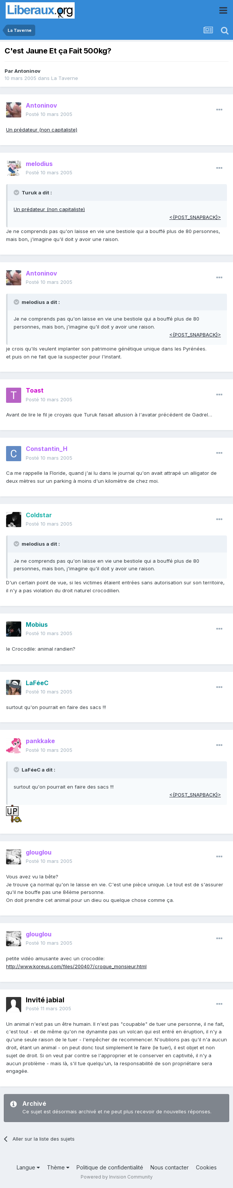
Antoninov (27, 71)
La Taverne (64, 78)
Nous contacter (169, 1167)
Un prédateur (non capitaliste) (41, 130)
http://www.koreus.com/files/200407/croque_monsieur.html (76, 966)
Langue (28, 1167)
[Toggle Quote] (17, 192)
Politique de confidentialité (110, 1167)
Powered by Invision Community (117, 1177)
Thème (58, 1167)
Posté (49, 114)
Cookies (206, 1167)
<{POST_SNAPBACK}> (195, 217)
